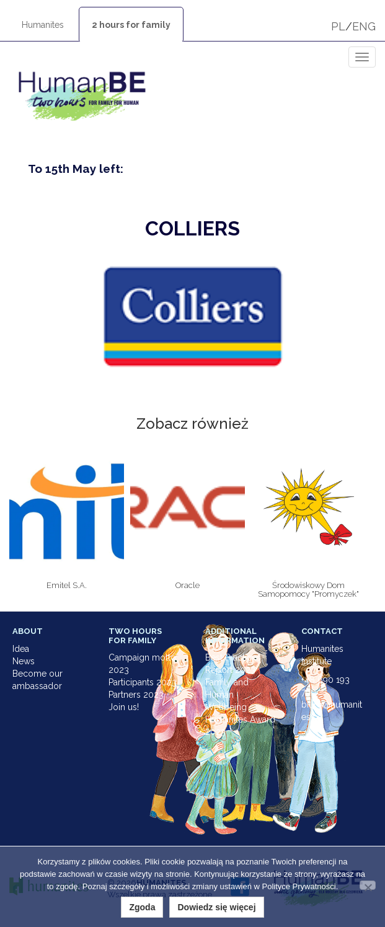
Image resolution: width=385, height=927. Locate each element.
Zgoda (142, 907)
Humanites (43, 25)
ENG (364, 26)
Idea (20, 649)
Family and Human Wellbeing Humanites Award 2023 (240, 707)
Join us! (123, 707)
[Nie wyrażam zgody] (368, 885)
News (23, 661)
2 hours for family (131, 25)
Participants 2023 (142, 682)
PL (338, 26)
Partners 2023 (136, 695)
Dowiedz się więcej (216, 907)
